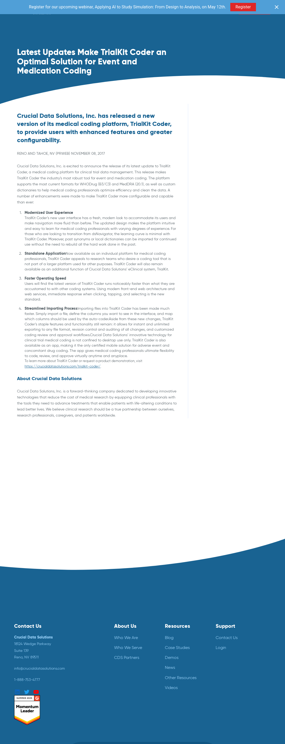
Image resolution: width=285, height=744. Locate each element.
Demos (171, 657)
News (170, 667)
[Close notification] (276, 7)
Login (221, 647)
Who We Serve (128, 647)
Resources (177, 625)
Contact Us (227, 637)
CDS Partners (126, 657)
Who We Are (126, 637)
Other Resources (181, 677)
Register (243, 6)
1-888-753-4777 (27, 679)
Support (225, 625)
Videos (171, 687)
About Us (125, 625)
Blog (169, 637)
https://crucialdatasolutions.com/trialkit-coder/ (62, 366)
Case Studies (177, 647)
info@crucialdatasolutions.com (39, 668)
